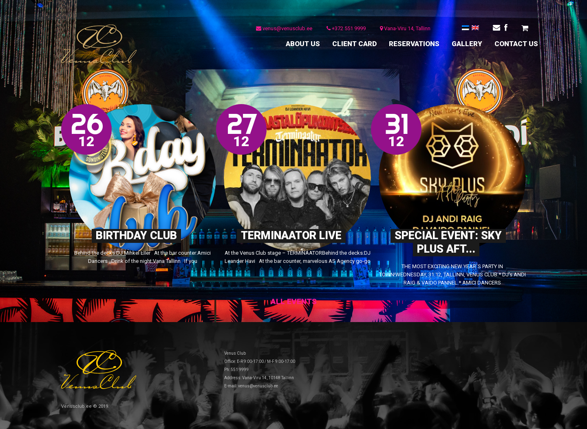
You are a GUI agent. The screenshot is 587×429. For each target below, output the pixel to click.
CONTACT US (516, 44)
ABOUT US (303, 44)
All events (294, 302)
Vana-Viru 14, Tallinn (405, 28)
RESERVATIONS (414, 44)
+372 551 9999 (346, 28)
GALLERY (467, 44)
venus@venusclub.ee (284, 28)
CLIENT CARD (354, 44)
